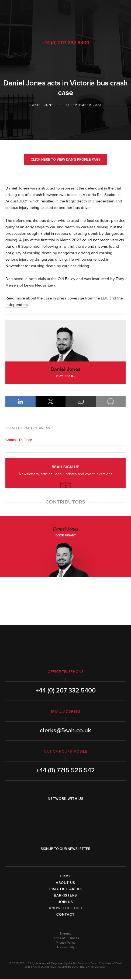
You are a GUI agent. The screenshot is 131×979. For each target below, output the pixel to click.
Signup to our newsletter (65, 849)
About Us (65, 883)
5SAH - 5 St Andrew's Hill (65, 17)
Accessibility (65, 947)
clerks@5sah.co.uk (65, 730)
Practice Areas (65, 889)
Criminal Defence (18, 440)
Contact (65, 914)
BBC (104, 298)
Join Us (65, 902)
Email (81, 401)
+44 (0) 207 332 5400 (65, 43)
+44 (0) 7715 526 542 (65, 770)
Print (111, 401)
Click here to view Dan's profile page (66, 159)
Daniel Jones (42, 105)
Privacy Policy (65, 943)
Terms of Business (65, 938)
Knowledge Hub (65, 908)
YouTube (80, 812)
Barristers (65, 895)
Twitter (65, 812)
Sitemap (65, 934)
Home (65, 876)
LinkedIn (20, 401)
